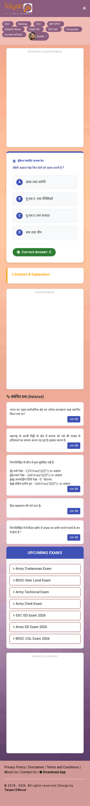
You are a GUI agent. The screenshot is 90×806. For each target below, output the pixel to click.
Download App (52, 772)
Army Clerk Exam (27, 604)
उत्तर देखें (74, 419)
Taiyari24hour (15, 790)
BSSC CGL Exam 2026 (31, 639)
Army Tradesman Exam (32, 569)
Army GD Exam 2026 (30, 627)
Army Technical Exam (31, 592)
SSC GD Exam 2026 (29, 615)
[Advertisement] (45, 99)
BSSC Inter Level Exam (32, 580)
